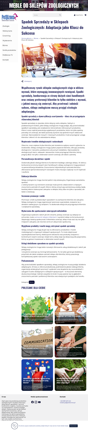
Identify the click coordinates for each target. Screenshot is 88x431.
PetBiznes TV (8, 55)
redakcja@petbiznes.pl (67, 402)
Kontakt (6, 60)
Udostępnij (26, 81)
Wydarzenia (7, 41)
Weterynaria (7, 31)
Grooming (6, 36)
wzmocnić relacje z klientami (45, 217)
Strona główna (26, 38)
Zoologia (6, 26)
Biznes (5, 45)
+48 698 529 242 (65, 401)
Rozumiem (73, 426)
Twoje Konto (78, 15)
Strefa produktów (9, 50)
